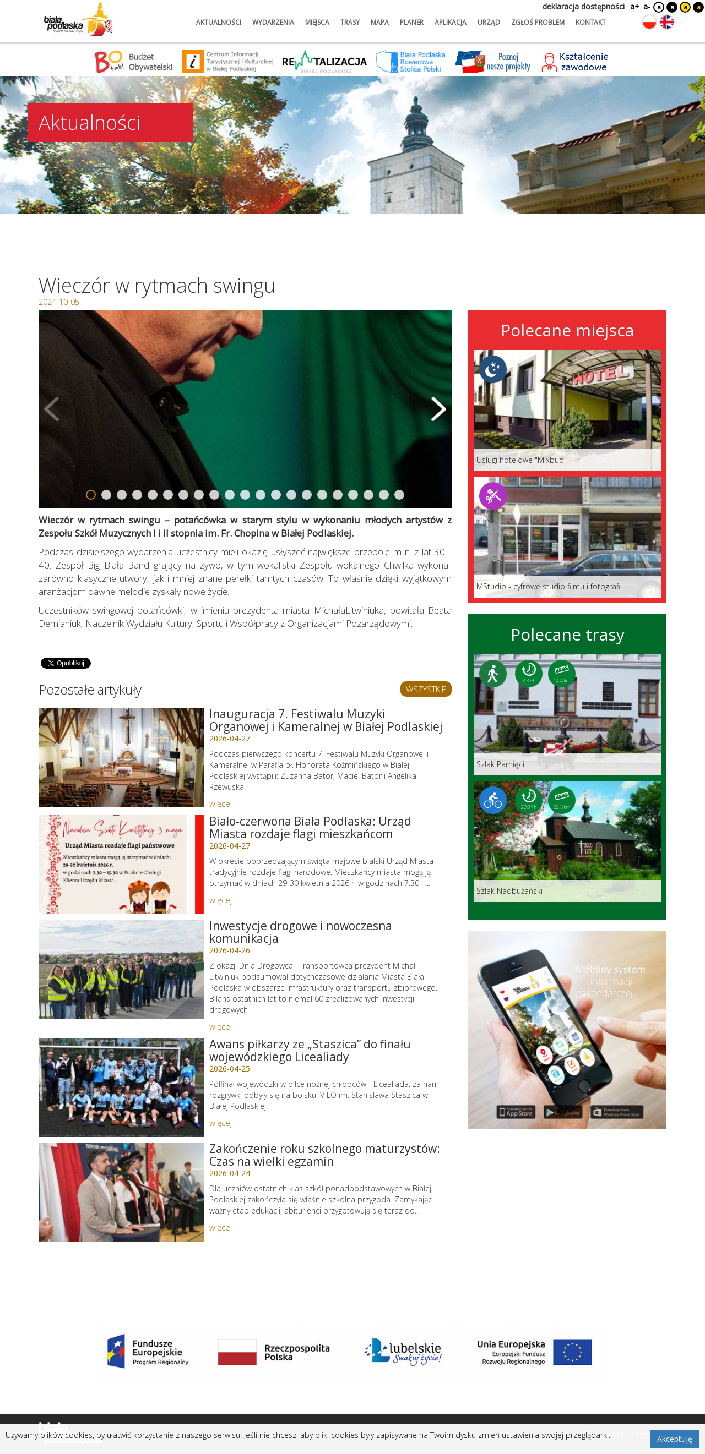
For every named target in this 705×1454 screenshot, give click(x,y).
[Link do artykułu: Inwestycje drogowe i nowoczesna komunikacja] (121, 969)
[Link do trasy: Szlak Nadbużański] (567, 841)
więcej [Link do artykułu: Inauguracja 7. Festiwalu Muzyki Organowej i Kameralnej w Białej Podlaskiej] (220, 803)
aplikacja (451, 22)
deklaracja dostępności (584, 6)
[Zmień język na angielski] (667, 22)
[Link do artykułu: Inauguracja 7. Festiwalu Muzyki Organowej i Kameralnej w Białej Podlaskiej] (121, 757)
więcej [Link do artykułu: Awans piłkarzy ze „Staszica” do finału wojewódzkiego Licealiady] (220, 1122)
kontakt (591, 22)
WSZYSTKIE (426, 689)
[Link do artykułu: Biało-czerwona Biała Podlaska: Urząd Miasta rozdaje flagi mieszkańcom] (121, 864)
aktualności (218, 22)
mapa (380, 22)
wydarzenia (273, 22)
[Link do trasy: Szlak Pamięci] (567, 714)
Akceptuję (674, 1439)
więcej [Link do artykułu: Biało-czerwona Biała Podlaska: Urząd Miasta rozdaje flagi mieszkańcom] (220, 899)
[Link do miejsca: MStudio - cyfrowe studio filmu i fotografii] (567, 537)
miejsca (317, 22)
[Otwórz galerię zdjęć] (245, 409)
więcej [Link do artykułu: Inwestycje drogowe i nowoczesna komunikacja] (220, 1026)
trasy (350, 22)
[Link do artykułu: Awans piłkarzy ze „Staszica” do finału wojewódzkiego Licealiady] (121, 1087)
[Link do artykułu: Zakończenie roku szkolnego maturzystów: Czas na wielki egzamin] (121, 1192)
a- (646, 6)
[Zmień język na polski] (649, 22)
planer (412, 22)
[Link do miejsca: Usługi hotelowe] (567, 410)
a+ (634, 6)
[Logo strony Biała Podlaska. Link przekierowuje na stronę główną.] (78, 19)
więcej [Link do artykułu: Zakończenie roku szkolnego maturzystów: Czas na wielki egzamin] (220, 1227)
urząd (489, 22)
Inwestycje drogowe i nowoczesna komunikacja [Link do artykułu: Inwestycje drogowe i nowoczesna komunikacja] (300, 932)
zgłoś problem (538, 22)
